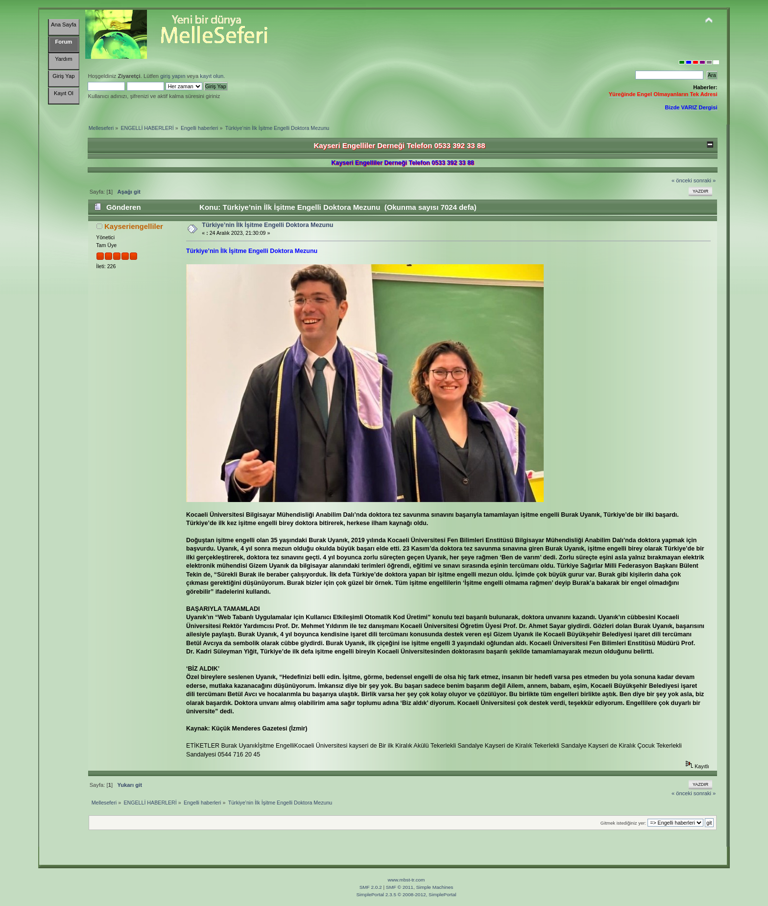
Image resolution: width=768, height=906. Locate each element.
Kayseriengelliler (133, 226)
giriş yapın (172, 76)
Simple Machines (434, 887)
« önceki (682, 180)
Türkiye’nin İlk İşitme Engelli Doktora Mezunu (267, 225)
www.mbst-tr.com (406, 879)
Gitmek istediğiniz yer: (623, 823)
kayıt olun (211, 76)
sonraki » (705, 180)
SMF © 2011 (399, 887)
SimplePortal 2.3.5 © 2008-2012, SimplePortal (406, 894)
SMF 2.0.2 (371, 887)
